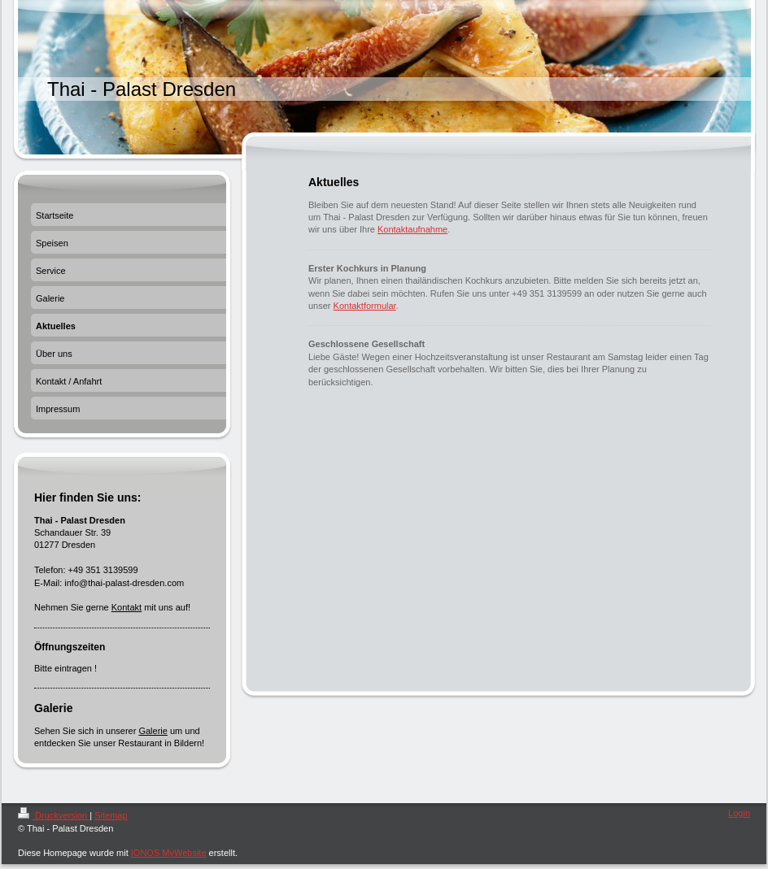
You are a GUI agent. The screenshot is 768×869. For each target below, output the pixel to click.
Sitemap (110, 815)
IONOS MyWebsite (169, 853)
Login (739, 813)
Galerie (152, 731)
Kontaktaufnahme (412, 229)
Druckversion (53, 815)
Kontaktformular (365, 306)
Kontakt (126, 607)
